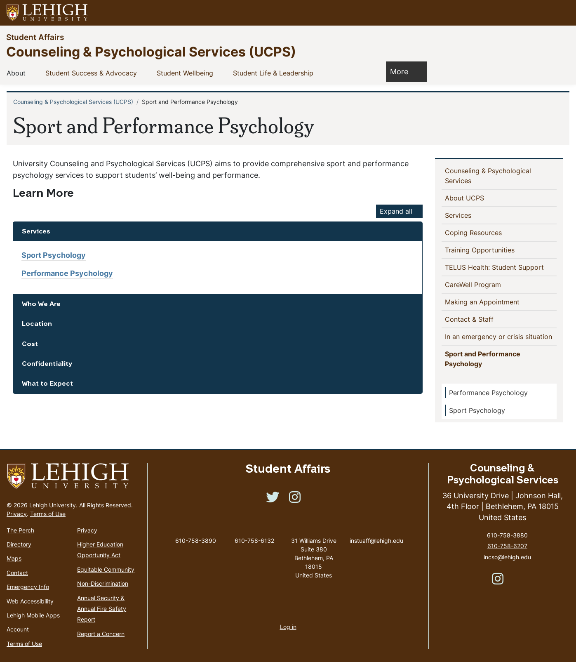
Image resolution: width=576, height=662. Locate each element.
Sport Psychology (53, 255)
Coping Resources (475, 232)
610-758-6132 (254, 540)
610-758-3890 (195, 540)
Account (18, 629)
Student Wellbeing (186, 73)
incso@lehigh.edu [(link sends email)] (507, 557)
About (18, 73)
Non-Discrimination (102, 583)
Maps (14, 558)
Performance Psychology (67, 273)
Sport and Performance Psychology (482, 358)
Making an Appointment (495, 301)
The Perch (20, 530)
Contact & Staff (482, 319)
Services (460, 215)
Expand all (396, 211)
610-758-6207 (507, 546)
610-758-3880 (507, 535)
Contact (17, 573)
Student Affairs (35, 37)
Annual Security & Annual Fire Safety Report (101, 609)
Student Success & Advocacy (92, 73)
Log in (288, 627)
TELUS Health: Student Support (501, 267)
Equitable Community (105, 569)
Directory (19, 544)
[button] (562, 12)
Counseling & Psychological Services (488, 175)
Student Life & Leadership (275, 73)
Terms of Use (48, 514)
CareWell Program (486, 284)
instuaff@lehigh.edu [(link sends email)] (376, 532)
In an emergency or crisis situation (501, 336)
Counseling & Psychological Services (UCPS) (151, 51)
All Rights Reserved (105, 505)
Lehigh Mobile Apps (33, 615)
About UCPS (466, 198)
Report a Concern (101, 634)
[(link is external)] (272, 500)
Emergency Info (28, 587)
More (403, 71)
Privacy (17, 514)
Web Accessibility (30, 601)
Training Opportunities (481, 249)
